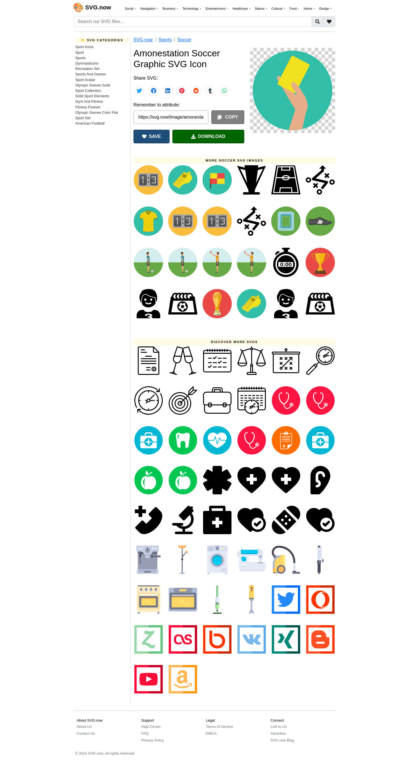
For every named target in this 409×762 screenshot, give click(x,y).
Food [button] (293, 8)
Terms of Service (219, 726)
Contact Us (86, 733)
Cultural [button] (277, 8)
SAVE (151, 136)
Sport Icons (84, 47)
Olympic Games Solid (92, 85)
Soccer (185, 39)
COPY (228, 117)
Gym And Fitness (89, 101)
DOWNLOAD (208, 136)
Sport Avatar (85, 80)
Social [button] (129, 8)
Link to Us (279, 726)
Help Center (151, 726)
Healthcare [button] (240, 8)
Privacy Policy (152, 740)
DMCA (211, 733)
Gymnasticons (86, 63)
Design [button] (324, 8)
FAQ (145, 733)
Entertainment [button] (216, 8)
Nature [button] (260, 8)
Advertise (278, 733)
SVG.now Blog (282, 740)
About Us (84, 726)
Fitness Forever (88, 107)
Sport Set (82, 118)
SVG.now (143, 39)
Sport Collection (88, 90)
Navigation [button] (148, 8)
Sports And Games (90, 74)
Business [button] (169, 8)
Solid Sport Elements (92, 96)
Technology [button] (190, 8)
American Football (90, 123)
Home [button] (308, 8)
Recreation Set (87, 69)
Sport (79, 52)
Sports (80, 58)
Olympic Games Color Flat (96, 112)
